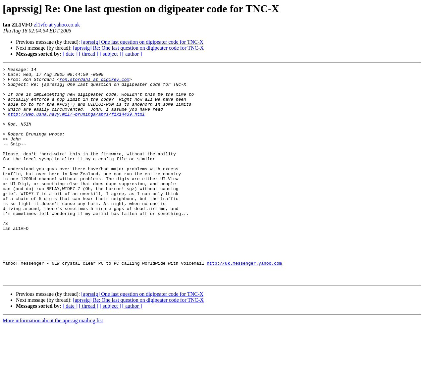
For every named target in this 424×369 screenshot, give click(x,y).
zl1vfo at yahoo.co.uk (57, 24)
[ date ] (70, 54)
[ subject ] (110, 54)
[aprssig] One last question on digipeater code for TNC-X (142, 42)
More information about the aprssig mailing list (53, 363)
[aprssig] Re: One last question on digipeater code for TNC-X (138, 48)
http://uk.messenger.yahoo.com (244, 303)
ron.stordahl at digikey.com (95, 82)
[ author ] (132, 54)
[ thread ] (88, 54)
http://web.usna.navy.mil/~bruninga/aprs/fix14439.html (76, 124)
